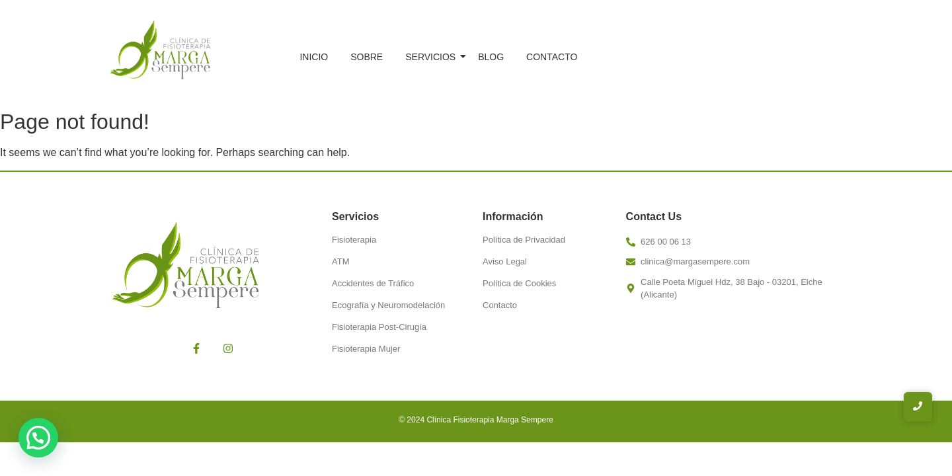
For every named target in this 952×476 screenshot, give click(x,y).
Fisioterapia (354, 240)
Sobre (366, 57)
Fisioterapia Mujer (366, 349)
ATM (340, 261)
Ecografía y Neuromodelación (388, 305)
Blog (491, 57)
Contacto (551, 57)
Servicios (432, 57)
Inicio (313, 57)
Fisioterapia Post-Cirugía (379, 327)
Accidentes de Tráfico (373, 283)
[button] (38, 437)
